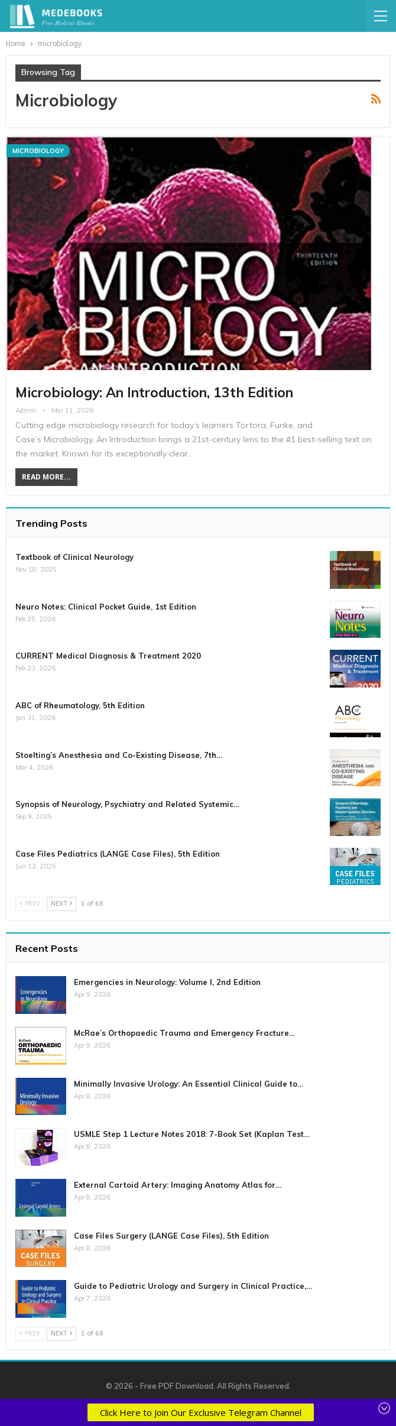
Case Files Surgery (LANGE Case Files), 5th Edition (171, 1235)
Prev (30, 904)
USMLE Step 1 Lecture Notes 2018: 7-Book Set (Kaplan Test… (192, 1134)
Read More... (46, 477)
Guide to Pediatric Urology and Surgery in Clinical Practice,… (193, 1286)
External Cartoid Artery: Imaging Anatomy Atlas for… (177, 1185)
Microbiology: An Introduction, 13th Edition (154, 392)
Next (61, 904)
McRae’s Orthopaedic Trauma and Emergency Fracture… (184, 1033)
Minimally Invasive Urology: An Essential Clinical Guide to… (188, 1083)
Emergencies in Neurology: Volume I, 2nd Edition (167, 982)
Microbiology (38, 151)
